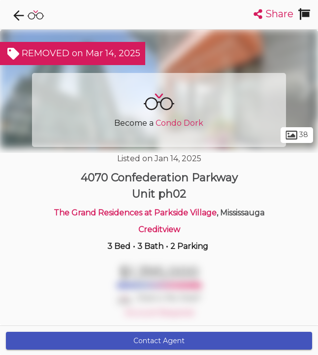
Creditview (159, 229)
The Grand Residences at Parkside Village (135, 212)
